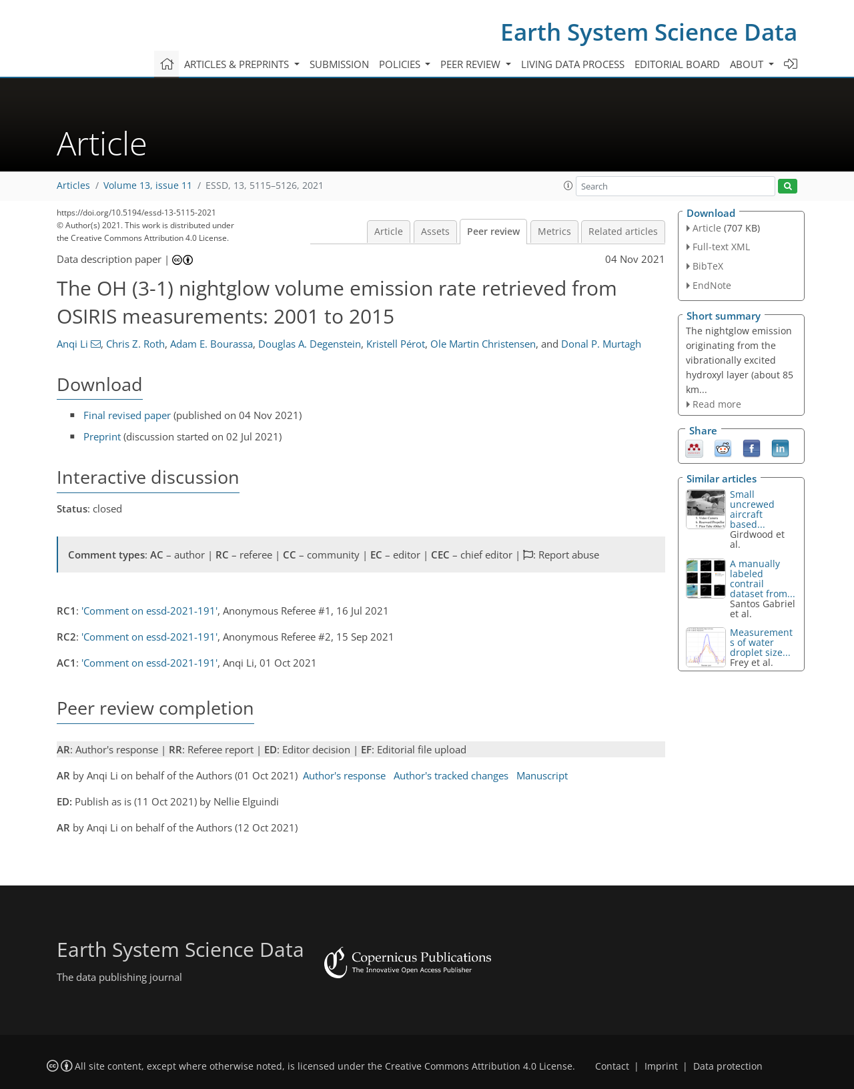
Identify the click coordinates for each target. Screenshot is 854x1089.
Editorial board (677, 64)
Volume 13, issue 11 (147, 185)
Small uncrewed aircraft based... (752, 509)
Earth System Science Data (648, 31)
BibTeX (708, 266)
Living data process (572, 64)
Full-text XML (721, 246)
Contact (612, 1066)
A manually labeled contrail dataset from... (762, 578)
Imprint (661, 1066)
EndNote (712, 285)
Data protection (728, 1066)
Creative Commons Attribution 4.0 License (478, 1066)
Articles (73, 185)
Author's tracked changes (451, 775)
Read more (717, 404)
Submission (339, 64)
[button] (568, 185)
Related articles (623, 232)
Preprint (102, 436)
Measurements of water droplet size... (761, 642)
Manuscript (542, 775)
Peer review (493, 232)
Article (388, 232)
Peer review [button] (471, 64)
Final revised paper (127, 415)
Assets (435, 232)
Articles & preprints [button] (238, 64)
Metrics (554, 232)
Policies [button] (401, 64)
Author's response (344, 775)
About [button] (748, 64)
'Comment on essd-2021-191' (149, 610)
